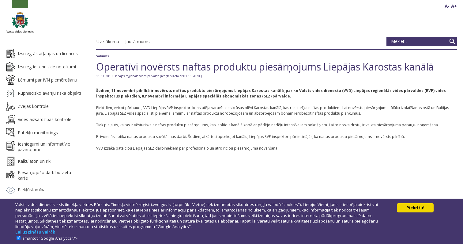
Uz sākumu (107, 41)
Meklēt (452, 41)
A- (447, 6)
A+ (454, 6)
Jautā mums (137, 41)
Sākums (102, 56)
